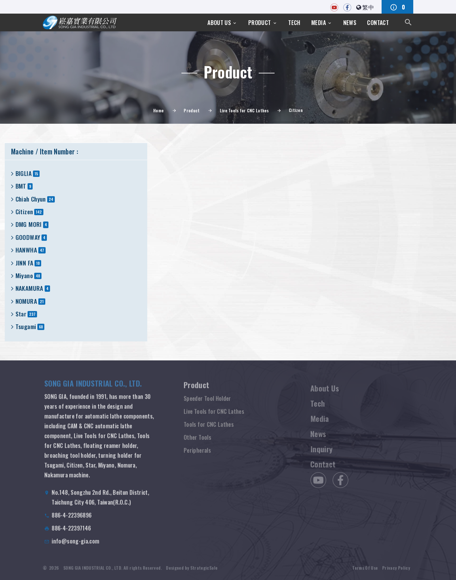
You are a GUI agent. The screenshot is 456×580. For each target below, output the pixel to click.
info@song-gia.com (75, 547)
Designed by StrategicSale (192, 572)
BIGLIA (24, 173)
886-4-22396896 (72, 521)
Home (158, 110)
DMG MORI (29, 224)
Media (318, 22)
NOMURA (26, 301)
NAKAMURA (29, 288)
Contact (378, 22)
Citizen (24, 211)
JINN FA (25, 262)
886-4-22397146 (71, 534)
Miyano (24, 275)
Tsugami (26, 326)
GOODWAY (28, 237)
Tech (294, 22)
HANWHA (26, 249)
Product (259, 22)
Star (21, 313)
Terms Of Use (365, 572)
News (349, 22)
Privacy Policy (396, 572)
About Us (219, 22)
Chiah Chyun (31, 198)
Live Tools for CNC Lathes (244, 110)
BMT (21, 185)
